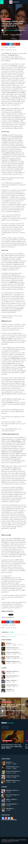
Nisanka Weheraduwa (11, 30)
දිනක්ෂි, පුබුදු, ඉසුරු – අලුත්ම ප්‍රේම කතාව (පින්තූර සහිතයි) (13, 705)
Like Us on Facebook (9, 819)
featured (11, 632)
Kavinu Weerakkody (7, 744)
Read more (5, 716)
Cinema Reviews (6, 19)
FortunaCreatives (6, 842)
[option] (12, 740)
